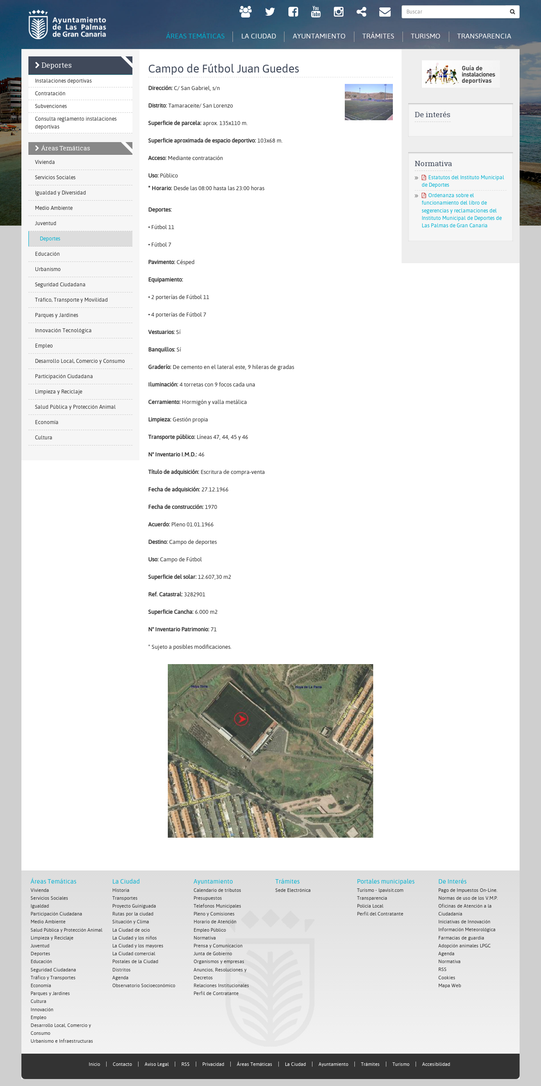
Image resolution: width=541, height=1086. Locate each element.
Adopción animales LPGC (464, 945)
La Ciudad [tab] (253, 36)
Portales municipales (386, 881)
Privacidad (213, 1063)
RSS (442, 969)
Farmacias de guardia (461, 937)
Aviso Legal (157, 1063)
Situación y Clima (130, 922)
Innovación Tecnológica (63, 330)
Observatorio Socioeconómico (143, 985)
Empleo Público (210, 930)
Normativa (205, 937)
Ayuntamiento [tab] (314, 36)
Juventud (45, 223)
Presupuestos (208, 898)
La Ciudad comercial (133, 953)
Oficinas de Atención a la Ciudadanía (465, 910)
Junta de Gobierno (213, 953)
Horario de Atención (215, 922)
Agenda (120, 977)
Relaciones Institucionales (221, 985)
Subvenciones (51, 106)
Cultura (43, 438)
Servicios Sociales (55, 177)
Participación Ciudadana (64, 376)
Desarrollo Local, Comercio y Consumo (80, 361)
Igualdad (40, 906)
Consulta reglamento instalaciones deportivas (76, 123)
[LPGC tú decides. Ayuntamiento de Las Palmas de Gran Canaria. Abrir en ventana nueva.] (245, 12)
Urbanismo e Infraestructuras (62, 1040)
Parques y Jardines (56, 315)
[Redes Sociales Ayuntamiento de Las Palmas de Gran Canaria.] (361, 12)
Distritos (121, 969)
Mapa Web (449, 985)
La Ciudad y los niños (134, 937)
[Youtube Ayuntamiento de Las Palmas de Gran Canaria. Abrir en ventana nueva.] (316, 12)
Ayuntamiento (213, 881)
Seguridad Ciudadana (60, 285)
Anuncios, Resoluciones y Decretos (220, 973)
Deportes (57, 65)
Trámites (287, 881)
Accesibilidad (436, 1063)
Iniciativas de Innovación (464, 922)
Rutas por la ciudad (132, 914)
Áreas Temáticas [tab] (188, 36)
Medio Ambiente (54, 208)
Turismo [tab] (424, 36)
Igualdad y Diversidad (60, 193)
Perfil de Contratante (216, 993)
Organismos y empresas (219, 961)
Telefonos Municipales (217, 906)
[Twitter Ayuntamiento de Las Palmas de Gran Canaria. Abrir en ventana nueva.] (270, 12)
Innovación (42, 1008)
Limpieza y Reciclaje (58, 392)
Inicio (94, 1063)
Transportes (125, 898)
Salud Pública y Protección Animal (75, 407)
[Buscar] (513, 11)
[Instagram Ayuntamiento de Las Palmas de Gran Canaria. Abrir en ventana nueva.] (338, 12)
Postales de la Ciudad (135, 961)
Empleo (44, 346)
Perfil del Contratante (380, 914)
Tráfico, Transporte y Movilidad (71, 300)
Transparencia (372, 898)
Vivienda (45, 162)
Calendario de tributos (217, 890)
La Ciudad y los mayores (137, 945)
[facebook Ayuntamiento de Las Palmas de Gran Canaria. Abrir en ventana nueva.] (293, 12)
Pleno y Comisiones (214, 914)
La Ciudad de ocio (131, 930)
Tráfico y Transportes (53, 977)
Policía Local (370, 906)
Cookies (446, 977)
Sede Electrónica (293, 890)
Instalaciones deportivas (63, 81)
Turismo (400, 1063)
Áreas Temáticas (65, 148)
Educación (47, 254)
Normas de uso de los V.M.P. (468, 898)
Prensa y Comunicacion (218, 945)
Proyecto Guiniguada (134, 906)
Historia (120, 890)
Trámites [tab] (375, 36)
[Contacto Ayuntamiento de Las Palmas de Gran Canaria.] (385, 12)
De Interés (452, 881)
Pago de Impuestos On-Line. (467, 890)
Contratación (50, 93)
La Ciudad (126, 881)
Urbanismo (48, 269)
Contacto (122, 1063)
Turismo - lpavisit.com (380, 890)
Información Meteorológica (467, 930)
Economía (47, 422)
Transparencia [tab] (484, 36)
